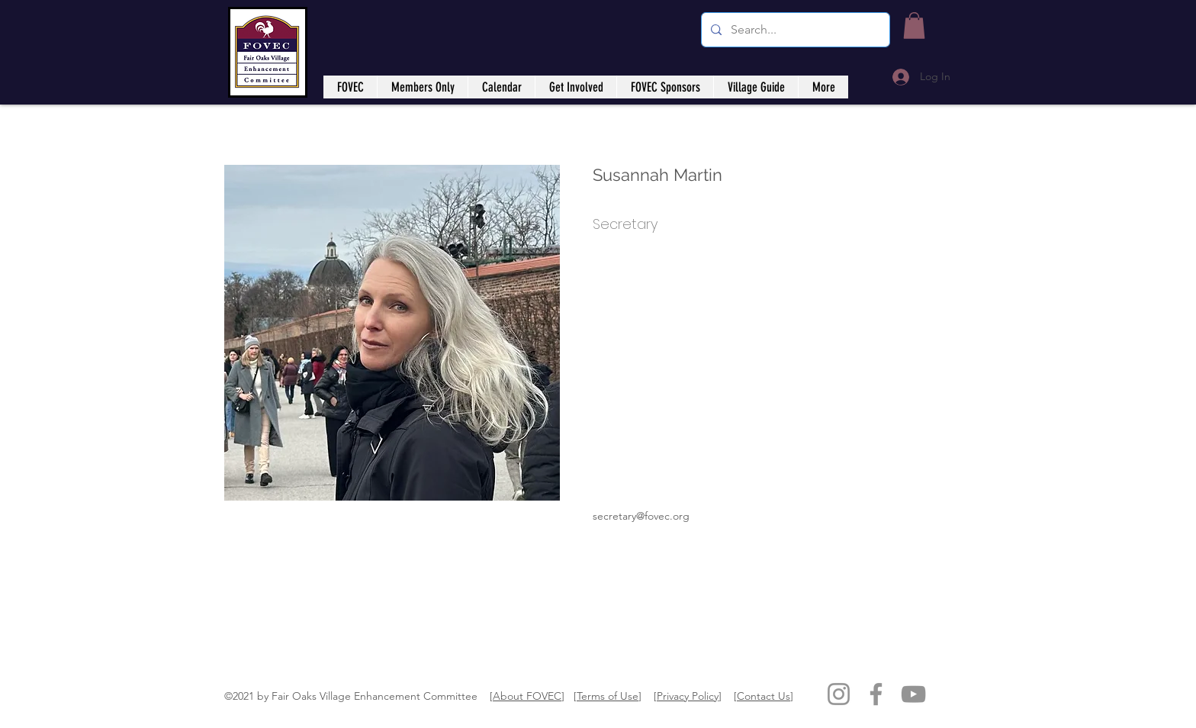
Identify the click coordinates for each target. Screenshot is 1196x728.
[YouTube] (913, 694)
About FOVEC (527, 696)
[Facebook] (876, 694)
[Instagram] (839, 694)
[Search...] (794, 30)
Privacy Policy (688, 696)
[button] (914, 25)
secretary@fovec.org (641, 516)
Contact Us (763, 696)
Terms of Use (607, 696)
